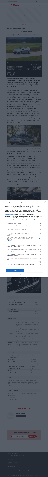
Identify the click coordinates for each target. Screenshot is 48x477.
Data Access (23, 274)
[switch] (40, 225)
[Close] (45, 202)
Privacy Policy (31, 274)
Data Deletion (17, 274)
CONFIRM (15, 270)
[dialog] (24, 238)
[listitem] (24, 223)
